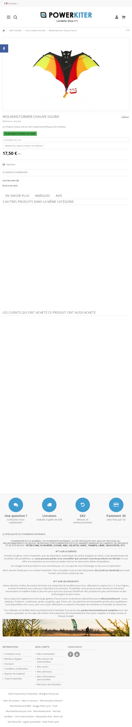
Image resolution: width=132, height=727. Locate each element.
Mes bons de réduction (49, 684)
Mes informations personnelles (46, 678)
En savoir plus (17, 196)
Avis (59, 196)
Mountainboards (42, 711)
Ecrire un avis (10, 185)
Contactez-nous (12, 653)
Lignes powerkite (32, 721)
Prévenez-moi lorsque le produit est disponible (24, 146)
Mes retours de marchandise (45, 660)
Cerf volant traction (24, 716)
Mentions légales (13, 658)
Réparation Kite (44, 716)
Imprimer (11, 164)
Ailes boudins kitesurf (51, 700)
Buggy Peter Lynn (42, 705)
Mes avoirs (42, 666)
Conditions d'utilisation (16, 668)
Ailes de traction (11, 700)
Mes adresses (44, 671)
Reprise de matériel (14, 673)
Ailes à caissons (30, 700)
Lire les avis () (11, 180)
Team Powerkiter (13, 678)
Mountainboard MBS (20, 705)
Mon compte (42, 646)
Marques (42, 196)
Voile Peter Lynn (50, 721)
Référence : (8, 121)
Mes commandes (46, 653)
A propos (9, 663)
